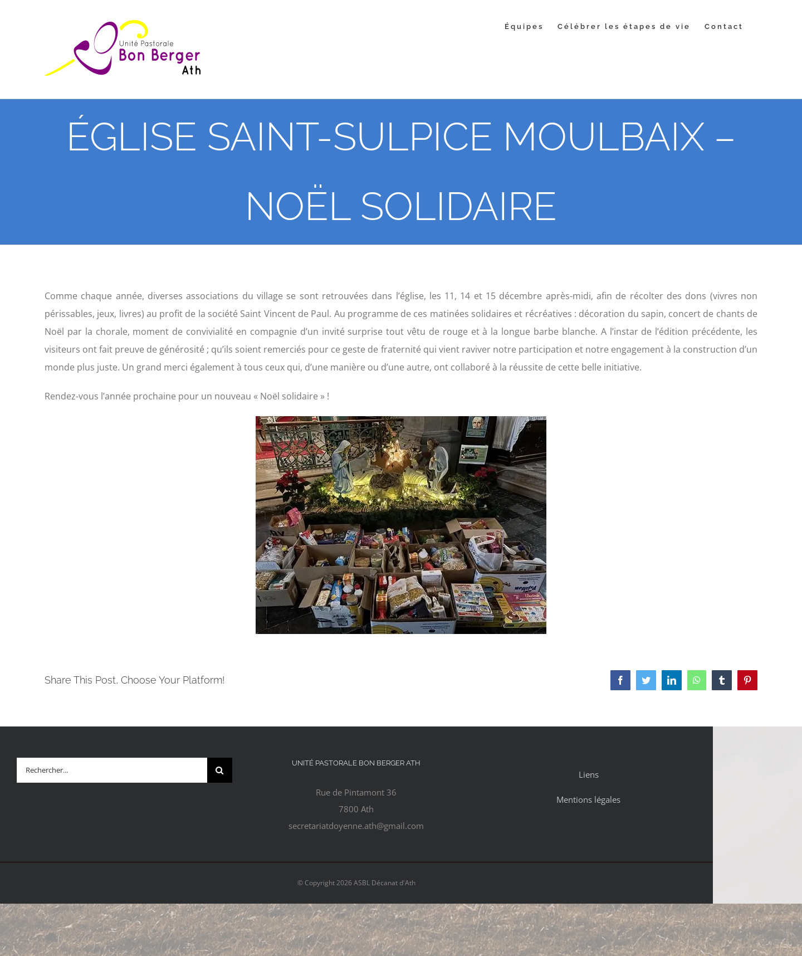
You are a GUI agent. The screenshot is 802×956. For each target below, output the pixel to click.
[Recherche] (219, 770)
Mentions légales (588, 799)
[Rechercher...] (112, 770)
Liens (589, 774)
